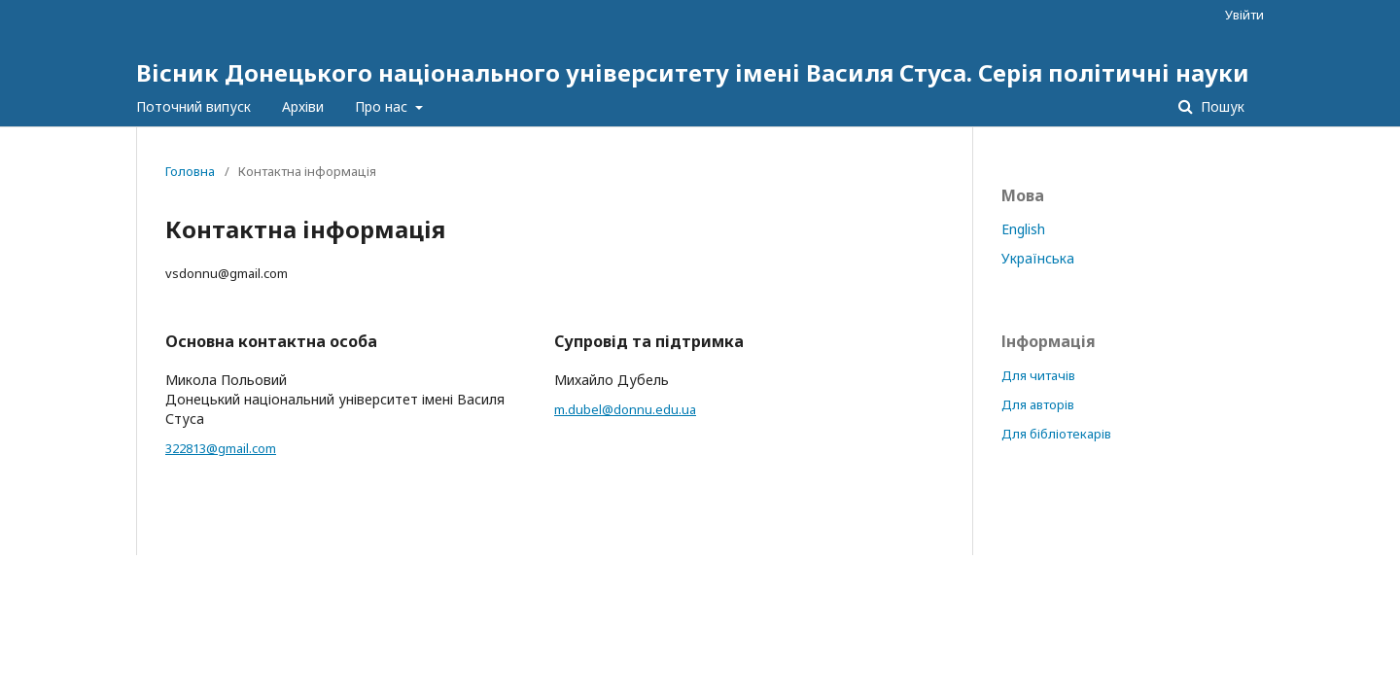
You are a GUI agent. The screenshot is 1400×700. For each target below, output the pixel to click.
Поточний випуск (193, 106)
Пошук (1220, 106)
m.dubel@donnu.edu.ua (625, 409)
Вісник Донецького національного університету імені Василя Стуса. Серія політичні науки (692, 72)
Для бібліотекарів (1056, 433)
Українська (1037, 258)
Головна (190, 171)
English (1023, 229)
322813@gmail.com (220, 448)
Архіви (303, 106)
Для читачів (1038, 375)
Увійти (1244, 14)
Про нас (383, 106)
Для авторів (1037, 404)
